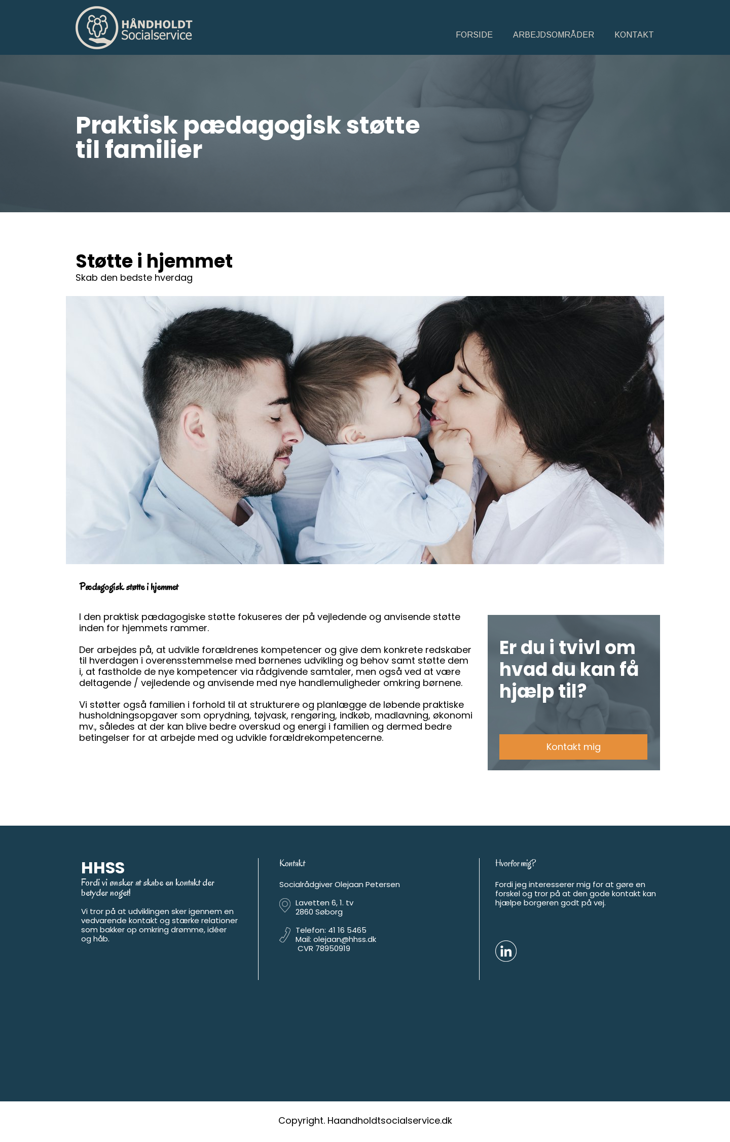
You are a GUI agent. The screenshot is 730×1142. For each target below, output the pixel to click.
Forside (474, 34)
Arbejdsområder (553, 34)
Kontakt (634, 34)
